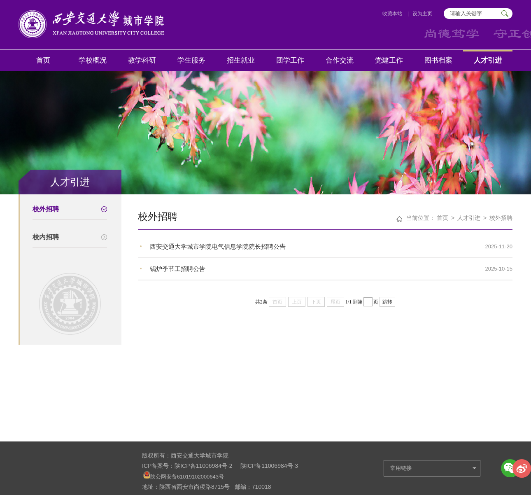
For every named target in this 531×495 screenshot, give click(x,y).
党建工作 (389, 60)
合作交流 (340, 60)
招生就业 (241, 60)
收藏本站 (392, 13)
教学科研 (142, 60)
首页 (43, 60)
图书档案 (438, 60)
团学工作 (290, 60)
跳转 (387, 302)
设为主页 (422, 13)
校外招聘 (500, 218)
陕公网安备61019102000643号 (187, 477)
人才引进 (488, 60)
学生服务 (191, 60)
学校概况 (93, 60)
